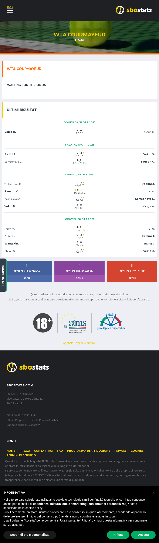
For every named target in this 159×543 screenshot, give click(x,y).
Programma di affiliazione (88, 453)
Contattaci (43, 453)
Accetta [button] (143, 534)
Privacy (120, 453)
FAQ (60, 453)
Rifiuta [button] (118, 534)
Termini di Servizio (21, 457)
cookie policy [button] (34, 508)
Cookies (137, 453)
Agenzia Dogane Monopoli (79, 345)
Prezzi (25, 453)
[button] (153, 492)
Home (11, 453)
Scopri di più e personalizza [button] (29, 534)
